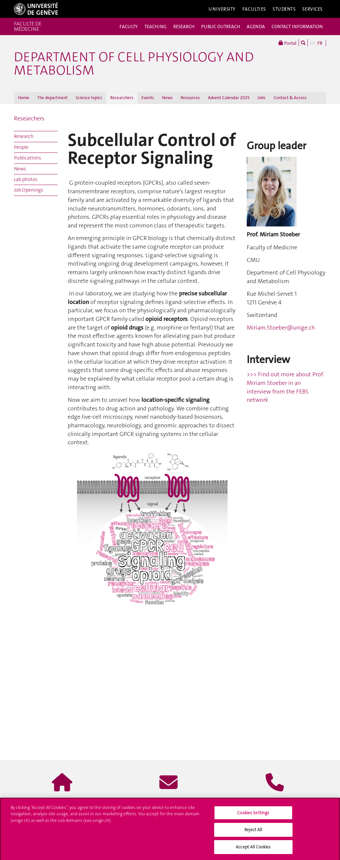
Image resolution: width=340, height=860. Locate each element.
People (21, 147)
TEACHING (155, 27)
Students (284, 9)
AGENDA (256, 27)
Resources (190, 97)
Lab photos (25, 179)
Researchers (121, 97)
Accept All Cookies (253, 849)
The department (52, 97)
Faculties (254, 9)
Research (24, 136)
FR (319, 43)
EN (312, 43)
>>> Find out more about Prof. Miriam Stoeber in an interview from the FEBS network (285, 387)
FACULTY (129, 27)
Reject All (253, 832)
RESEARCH (184, 27)
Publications (27, 157)
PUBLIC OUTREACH (220, 27)
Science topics (89, 97)
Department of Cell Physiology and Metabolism (134, 63)
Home (23, 97)
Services (312, 9)
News (167, 97)
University (222, 9)
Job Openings (28, 190)
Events (147, 97)
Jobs (261, 97)
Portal (288, 42)
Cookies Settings (253, 815)
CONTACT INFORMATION (297, 27)
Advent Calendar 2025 (228, 97)
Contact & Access (290, 97)
